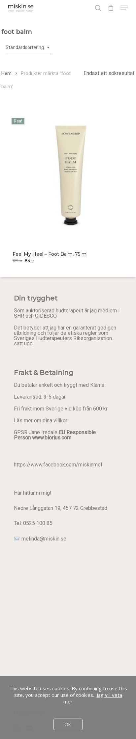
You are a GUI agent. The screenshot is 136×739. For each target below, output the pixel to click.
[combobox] (28, 47)
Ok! (68, 724)
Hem (6, 73)
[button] (124, 8)
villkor (60, 420)
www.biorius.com (51, 438)
